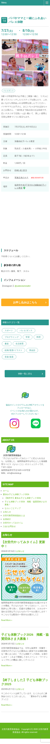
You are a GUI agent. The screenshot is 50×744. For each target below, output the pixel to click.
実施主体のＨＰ (22, 177)
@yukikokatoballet (23, 286)
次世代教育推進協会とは (14, 515)
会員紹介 (7, 519)
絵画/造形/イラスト (13, 350)
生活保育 (20, 343)
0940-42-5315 (21, 170)
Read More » (6, 620)
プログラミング (12, 337)
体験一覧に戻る (25, 373)
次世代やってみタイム (13, 523)
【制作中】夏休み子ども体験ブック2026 (23, 498)
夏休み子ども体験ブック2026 (16, 494)
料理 (39, 337)
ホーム (6, 491)
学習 (28, 337)
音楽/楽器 (9, 357)
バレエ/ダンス (26, 330)
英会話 (32, 350)
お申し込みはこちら (25, 302)
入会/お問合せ (9, 526)
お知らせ (7, 512)
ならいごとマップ (13, 508)
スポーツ (9, 330)
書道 (7, 343)
